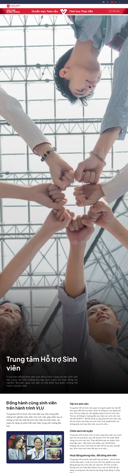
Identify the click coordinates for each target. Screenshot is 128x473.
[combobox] (110, 2)
